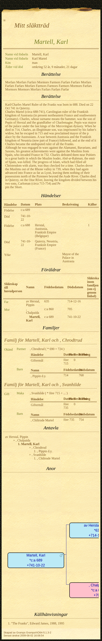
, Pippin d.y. (38, 376)
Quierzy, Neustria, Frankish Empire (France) (46, 245)
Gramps (21, 632)
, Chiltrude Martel (42, 420)
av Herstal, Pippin (33, 303)
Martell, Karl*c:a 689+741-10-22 (35, 560)
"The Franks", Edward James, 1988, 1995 (37, 623)
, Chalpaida (32, 310)
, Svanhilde (37, 393)
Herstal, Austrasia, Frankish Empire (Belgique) (45, 230)
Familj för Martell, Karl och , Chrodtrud (43, 340)
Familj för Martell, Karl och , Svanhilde (42, 384)
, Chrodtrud (37, 349)
